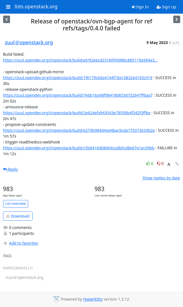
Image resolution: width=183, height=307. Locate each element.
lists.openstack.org (35, 6)
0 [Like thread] (150, 163)
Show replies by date (161, 178)
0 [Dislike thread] (160, 163)
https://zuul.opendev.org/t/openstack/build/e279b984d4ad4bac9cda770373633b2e (79, 130)
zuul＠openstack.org (29, 42)
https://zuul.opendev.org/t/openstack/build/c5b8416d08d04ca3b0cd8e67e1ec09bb (79, 147)
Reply (10, 169)
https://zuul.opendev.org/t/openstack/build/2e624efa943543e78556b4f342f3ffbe (77, 112)
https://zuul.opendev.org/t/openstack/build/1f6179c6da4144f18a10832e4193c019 (77, 77)
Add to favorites (20, 243)
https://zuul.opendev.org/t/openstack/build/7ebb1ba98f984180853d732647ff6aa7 (78, 95)
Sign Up (166, 6)
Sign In (140, 6)
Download (17, 216)
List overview (15, 203)
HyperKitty (93, 299)
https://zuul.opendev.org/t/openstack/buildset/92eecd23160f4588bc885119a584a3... (80, 60)
